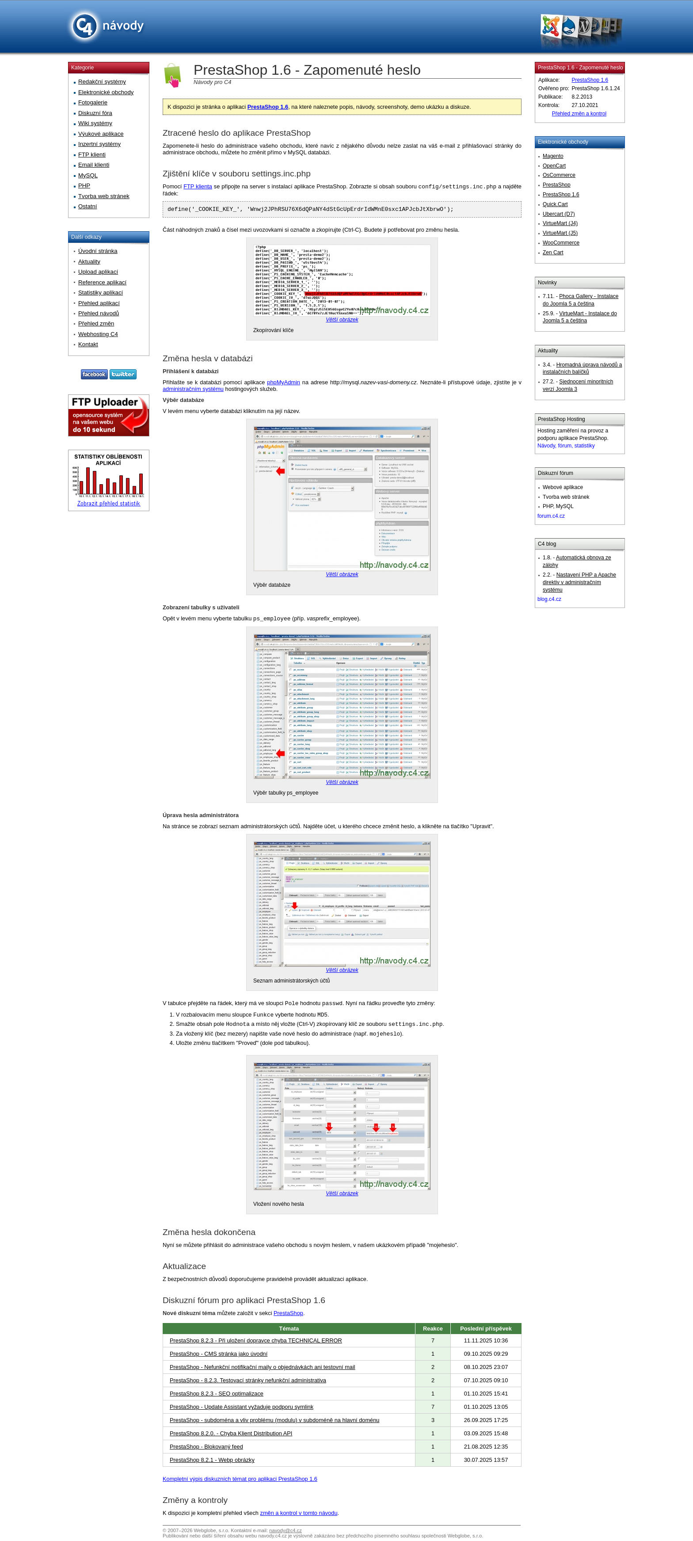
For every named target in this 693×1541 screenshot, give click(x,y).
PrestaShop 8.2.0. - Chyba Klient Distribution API (231, 1436)
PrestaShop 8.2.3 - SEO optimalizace (216, 1396)
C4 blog (547, 544)
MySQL (88, 175)
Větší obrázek (342, 322)
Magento (553, 156)
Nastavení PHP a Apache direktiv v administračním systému (579, 582)
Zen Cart (553, 252)
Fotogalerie (92, 102)
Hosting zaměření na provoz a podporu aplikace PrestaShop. (573, 438)
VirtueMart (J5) (560, 233)
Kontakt (88, 344)
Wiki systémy (95, 123)
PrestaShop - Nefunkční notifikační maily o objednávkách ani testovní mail (262, 1369)
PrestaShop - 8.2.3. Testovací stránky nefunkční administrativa (248, 1383)
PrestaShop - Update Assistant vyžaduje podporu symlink (241, 1409)
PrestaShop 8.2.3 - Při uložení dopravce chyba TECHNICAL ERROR (256, 1343)
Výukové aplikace (101, 133)
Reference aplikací (102, 282)
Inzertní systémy (99, 144)
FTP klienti (92, 154)
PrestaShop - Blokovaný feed (206, 1449)
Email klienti (93, 164)
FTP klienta (197, 187)
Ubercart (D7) (559, 214)
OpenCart (554, 166)
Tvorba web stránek (103, 196)
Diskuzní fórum (555, 473)
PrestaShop (288, 1315)
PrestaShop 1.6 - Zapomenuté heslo (580, 68)
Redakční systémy (102, 81)
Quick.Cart (555, 204)
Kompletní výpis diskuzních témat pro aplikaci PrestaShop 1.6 (240, 1481)
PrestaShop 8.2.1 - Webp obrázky (212, 1462)
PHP (84, 185)
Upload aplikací (98, 271)
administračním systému (193, 391)
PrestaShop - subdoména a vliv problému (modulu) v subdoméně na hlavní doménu (274, 1422)
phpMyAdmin (283, 384)
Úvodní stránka (98, 251)
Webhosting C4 (98, 334)
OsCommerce (559, 175)
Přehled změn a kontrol (579, 114)
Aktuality (548, 351)
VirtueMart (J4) (560, 223)
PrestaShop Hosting (561, 419)
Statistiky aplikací (100, 292)
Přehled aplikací (99, 303)
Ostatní (87, 206)
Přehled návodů (98, 313)
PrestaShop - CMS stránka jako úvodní (218, 1356)
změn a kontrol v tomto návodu (299, 1515)
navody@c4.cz (285, 1533)
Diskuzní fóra (95, 113)
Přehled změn (96, 323)
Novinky (547, 282)
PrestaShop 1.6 (268, 106)
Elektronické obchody (563, 142)
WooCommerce (561, 243)
